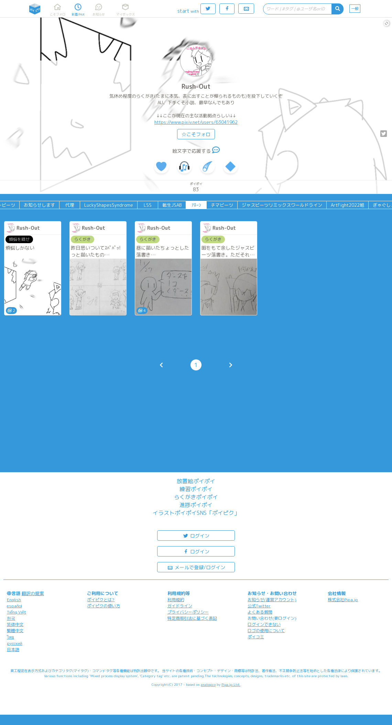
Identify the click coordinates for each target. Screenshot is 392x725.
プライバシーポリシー (188, 612)
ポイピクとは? (101, 600)
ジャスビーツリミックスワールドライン (282, 205)
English (14, 600)
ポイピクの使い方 (103, 606)
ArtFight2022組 (347, 205)
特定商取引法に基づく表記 (192, 618)
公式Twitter (259, 606)
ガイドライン (179, 606)
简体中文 (15, 624)
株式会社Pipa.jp (343, 600)
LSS (148, 205)
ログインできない (264, 624)
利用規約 (175, 600)
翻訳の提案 (33, 593)
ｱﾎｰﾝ (196, 205)
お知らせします (39, 205)
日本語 (13, 649)
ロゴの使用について (266, 631)
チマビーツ (222, 205)
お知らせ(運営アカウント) (272, 600)
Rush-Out (196, 86)
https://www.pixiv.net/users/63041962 (196, 122)
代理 (69, 205)
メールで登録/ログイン (196, 567)
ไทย (10, 637)
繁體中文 (15, 631)
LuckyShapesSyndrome (108, 205)
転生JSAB (172, 205)
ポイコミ (256, 637)
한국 (11, 618)
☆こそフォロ (196, 134)
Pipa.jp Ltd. (230, 684)
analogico (208, 684)
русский (14, 643)
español (14, 606)
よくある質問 (260, 612)
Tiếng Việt (16, 612)
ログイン (196, 535)
